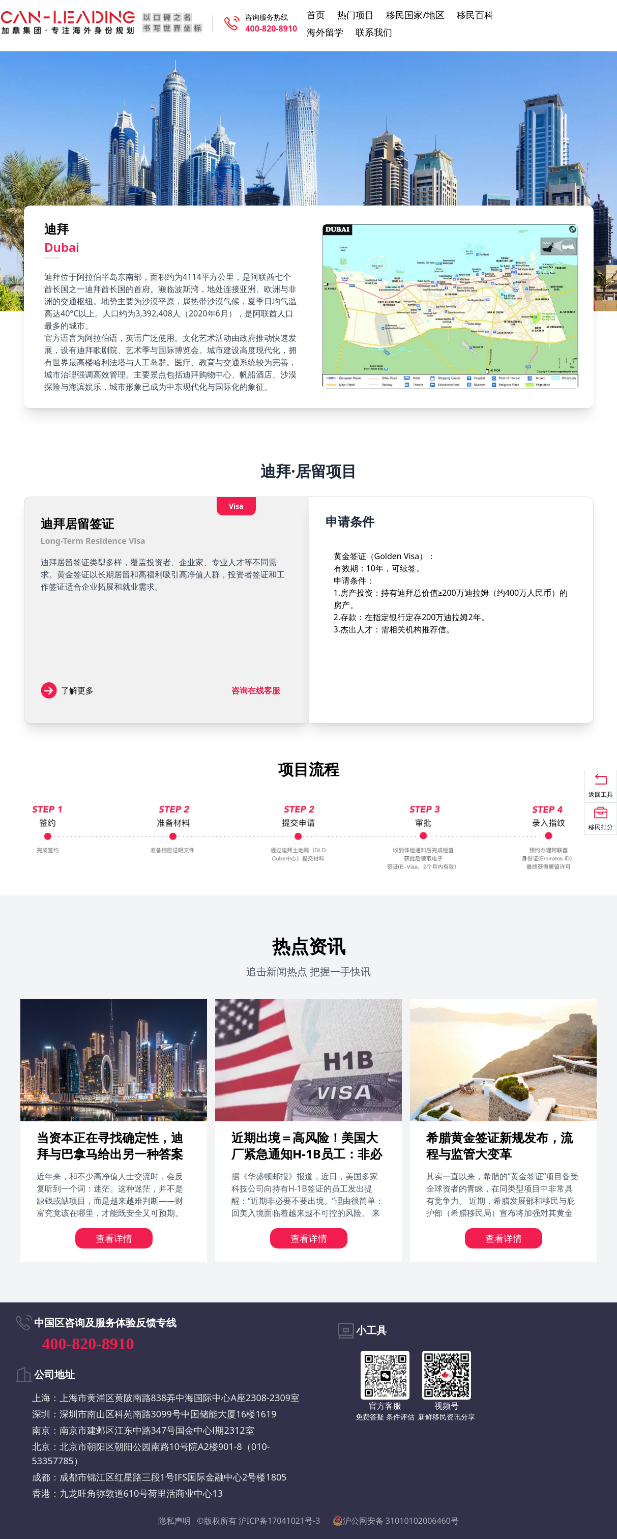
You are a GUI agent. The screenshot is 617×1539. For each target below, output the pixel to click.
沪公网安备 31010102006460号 (396, 1521)
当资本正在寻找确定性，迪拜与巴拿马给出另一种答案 (110, 1145)
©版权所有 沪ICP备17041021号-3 (258, 1520)
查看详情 (114, 1238)
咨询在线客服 (255, 690)
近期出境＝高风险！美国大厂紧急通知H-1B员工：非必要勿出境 (306, 1153)
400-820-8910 (271, 28)
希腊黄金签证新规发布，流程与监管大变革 (499, 1145)
